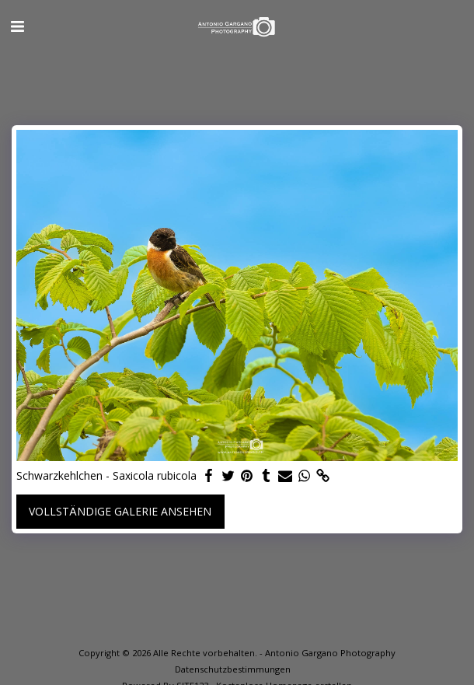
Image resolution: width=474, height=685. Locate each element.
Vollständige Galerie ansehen (120, 511)
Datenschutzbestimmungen (233, 669)
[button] (17, 26)
